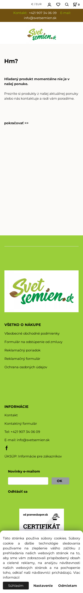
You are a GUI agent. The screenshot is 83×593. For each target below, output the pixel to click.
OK (60, 481)
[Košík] (76, 4)
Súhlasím (15, 586)
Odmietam (67, 586)
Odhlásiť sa (17, 492)
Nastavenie (43, 586)
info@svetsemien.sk (33, 440)
